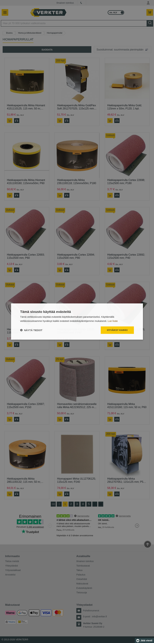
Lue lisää (113, 321)
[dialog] (77, 321)
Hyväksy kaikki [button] (117, 330)
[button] (31, 330)
